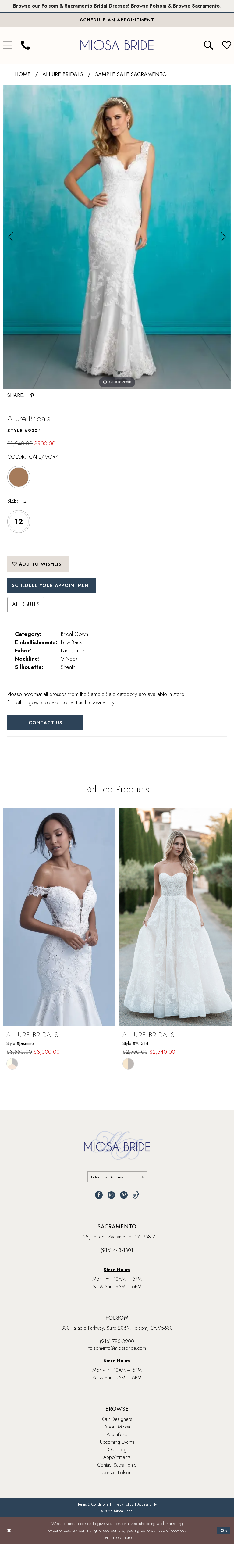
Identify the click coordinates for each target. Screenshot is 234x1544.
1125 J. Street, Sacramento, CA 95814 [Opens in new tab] (117, 1236)
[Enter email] (117, 1176)
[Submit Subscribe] (141, 1176)
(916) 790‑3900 (117, 1341)
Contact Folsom (117, 1472)
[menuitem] (25, 45)
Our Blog (117, 1449)
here (127, 1537)
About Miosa (117, 1426)
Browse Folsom (148, 5)
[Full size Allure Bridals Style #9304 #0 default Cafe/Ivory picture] (117, 237)
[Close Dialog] (9, 1530)
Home (22, 74)
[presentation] (59, 917)
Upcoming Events (117, 1442)
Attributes (26, 604)
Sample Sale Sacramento (131, 74)
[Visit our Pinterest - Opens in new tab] (124, 1195)
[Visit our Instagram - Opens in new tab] (111, 1195)
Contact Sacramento (117, 1464)
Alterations (117, 1434)
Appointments (117, 1457)
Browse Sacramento (196, 5)
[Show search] (208, 45)
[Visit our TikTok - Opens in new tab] (136, 1195)
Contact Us (45, 722)
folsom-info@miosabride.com (117, 1348)
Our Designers (117, 1419)
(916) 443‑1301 (117, 1250)
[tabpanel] (117, 237)
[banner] (117, 45)
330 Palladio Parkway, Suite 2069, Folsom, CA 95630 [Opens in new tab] (117, 1327)
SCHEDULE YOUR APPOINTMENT (52, 585)
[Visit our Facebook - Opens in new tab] (99, 1195)
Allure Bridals (62, 74)
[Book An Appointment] (117, 20)
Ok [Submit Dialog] (223, 1530)
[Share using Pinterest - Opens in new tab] (32, 395)
